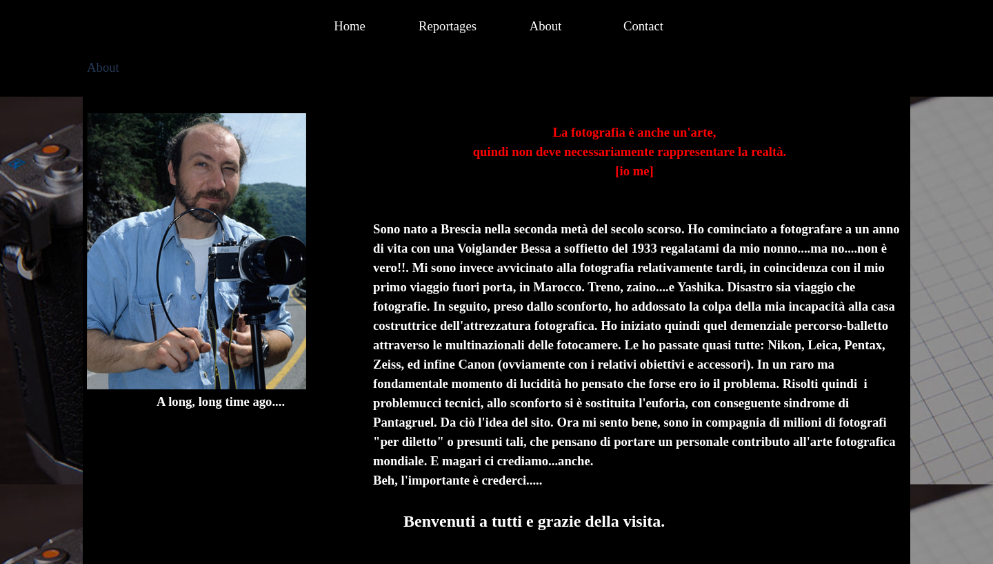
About (546, 26)
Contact (643, 26)
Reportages (448, 26)
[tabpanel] (220, 262)
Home (349, 26)
